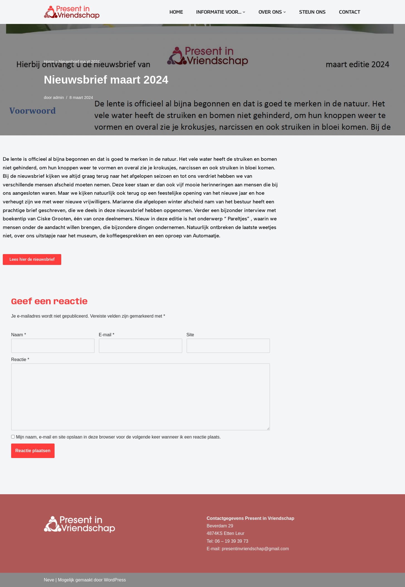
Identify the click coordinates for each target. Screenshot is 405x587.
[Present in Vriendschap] (72, 12)
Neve (49, 580)
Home (176, 12)
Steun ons (312, 12)
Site (190, 334)
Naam (18, 334)
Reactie (20, 359)
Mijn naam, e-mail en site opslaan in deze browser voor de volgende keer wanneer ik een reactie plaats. (118, 437)
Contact (349, 12)
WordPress (115, 580)
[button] (244, 12)
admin (58, 97)
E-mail (106, 334)
